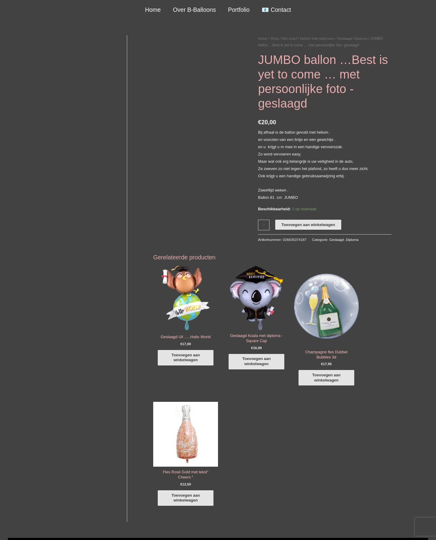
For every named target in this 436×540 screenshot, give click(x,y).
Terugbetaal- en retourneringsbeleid (369, 528)
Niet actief (290, 38)
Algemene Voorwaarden (284, 528)
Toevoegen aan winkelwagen (308, 224)
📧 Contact (276, 9)
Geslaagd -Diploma (355, 38)
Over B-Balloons (194, 9)
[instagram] (360, 444)
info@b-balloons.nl (58, 469)
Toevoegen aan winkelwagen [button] (182, 354)
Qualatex (44, 509)
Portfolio (238, 9)
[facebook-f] (360, 435)
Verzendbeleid (321, 528)
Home (153, 9)
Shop (275, 38)
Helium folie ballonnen (319, 38)
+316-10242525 (56, 461)
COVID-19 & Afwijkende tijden (62, 501)
